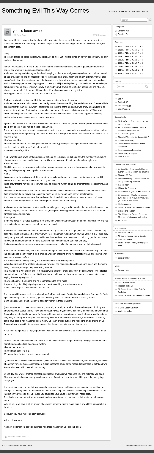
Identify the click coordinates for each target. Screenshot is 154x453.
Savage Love (123, 270)
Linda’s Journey (124, 204)
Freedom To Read (125, 286)
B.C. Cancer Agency (126, 134)
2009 (120, 53)
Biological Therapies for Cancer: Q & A (133, 137)
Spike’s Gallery (124, 258)
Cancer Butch (123, 185)
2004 (120, 70)
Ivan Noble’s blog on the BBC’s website (134, 192)
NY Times (43, 66)
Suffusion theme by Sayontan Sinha (139, 445)
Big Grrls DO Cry (125, 175)
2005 (120, 67)
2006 (120, 63)
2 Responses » (101, 35)
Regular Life (123, 34)
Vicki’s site (122, 220)
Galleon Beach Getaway (128, 308)
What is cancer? (124, 157)
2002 (120, 73)
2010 (120, 50)
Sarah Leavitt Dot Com (127, 239)
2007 (120, 60)
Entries (123, 102)
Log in (120, 99)
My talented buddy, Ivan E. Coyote (132, 236)
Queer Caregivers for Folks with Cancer (134, 207)
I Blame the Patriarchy (127, 188)
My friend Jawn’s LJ (126, 233)
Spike (18, 436)
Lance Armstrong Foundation (129, 150)
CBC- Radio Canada (126, 283)
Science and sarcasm (126, 211)
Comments (124, 105)
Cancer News (21, 35)
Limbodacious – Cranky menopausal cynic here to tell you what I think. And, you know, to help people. (133, 198)
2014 (120, 46)
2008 (120, 56)
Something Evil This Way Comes (45, 10)
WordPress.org (124, 109)
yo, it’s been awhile (28, 31)
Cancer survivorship (126, 140)
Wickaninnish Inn (125, 311)
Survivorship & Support (127, 153)
